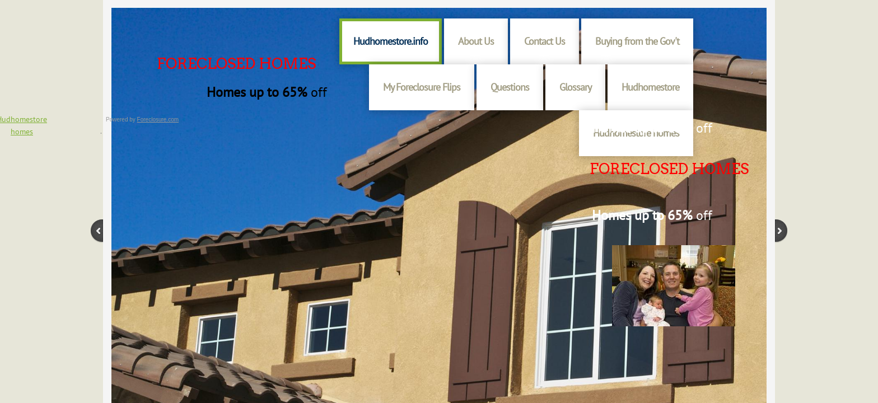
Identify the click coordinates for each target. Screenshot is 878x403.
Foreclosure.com (158, 119)
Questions (510, 87)
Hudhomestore (650, 87)
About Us (476, 41)
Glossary (575, 87)
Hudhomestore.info (390, 41)
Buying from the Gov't (637, 41)
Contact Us (544, 41)
